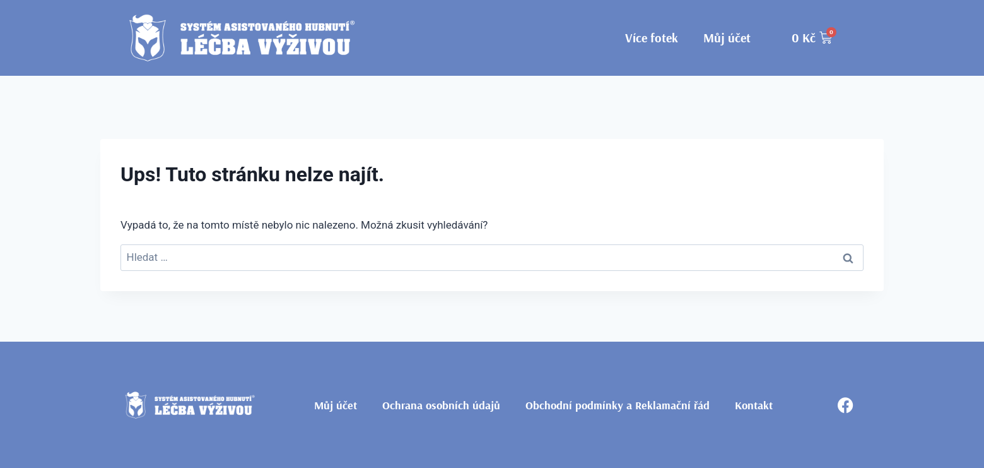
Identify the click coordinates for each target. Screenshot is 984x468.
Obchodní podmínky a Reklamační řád (617, 405)
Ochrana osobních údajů (441, 405)
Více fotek (651, 37)
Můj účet (727, 37)
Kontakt (754, 405)
